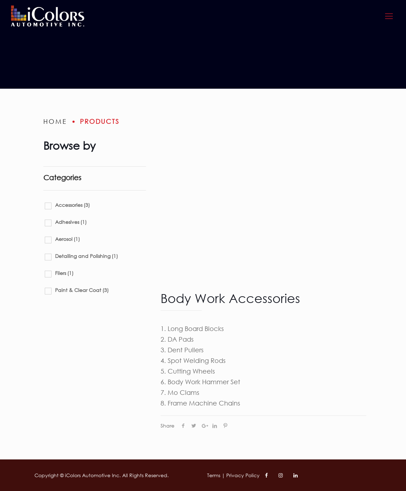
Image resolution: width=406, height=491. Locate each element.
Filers (64, 273)
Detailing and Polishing (86, 256)
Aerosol (67, 239)
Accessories (72, 205)
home (55, 121)
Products (99, 121)
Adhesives (71, 222)
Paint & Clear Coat (82, 290)
